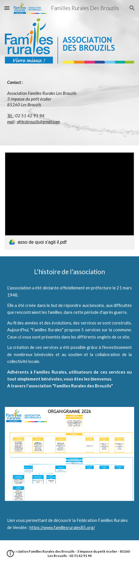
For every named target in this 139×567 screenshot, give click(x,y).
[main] (69, 102)
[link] (69, 200)
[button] (7, 8)
